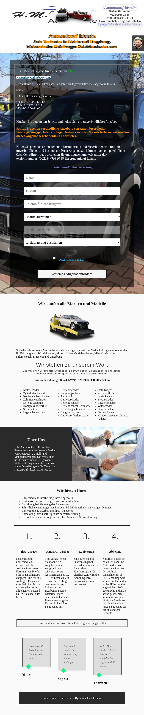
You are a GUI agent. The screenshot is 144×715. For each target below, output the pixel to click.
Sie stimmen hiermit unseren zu (75, 258)
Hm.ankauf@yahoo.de (38, 96)
